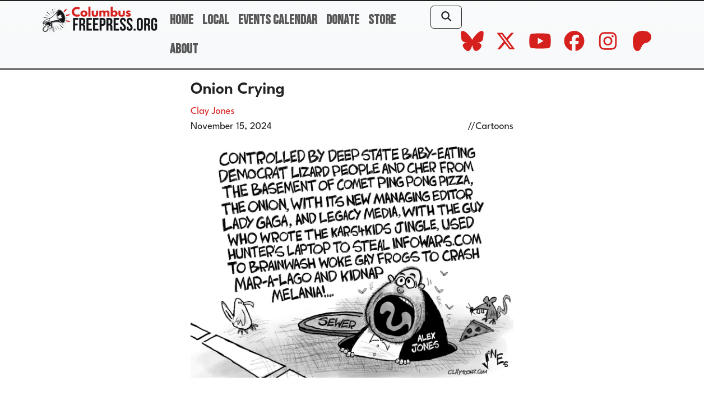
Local (215, 20)
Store (382, 20)
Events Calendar (277, 20)
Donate (342, 20)
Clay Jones (213, 111)
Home (181, 20)
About (184, 49)
